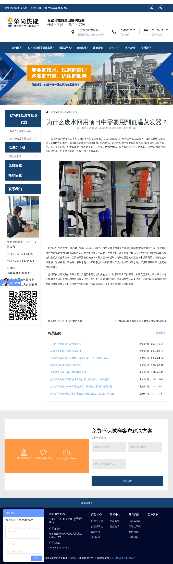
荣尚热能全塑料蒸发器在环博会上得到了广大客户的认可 (79, 358)
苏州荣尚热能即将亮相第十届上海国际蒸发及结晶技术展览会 (82, 393)
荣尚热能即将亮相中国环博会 (65, 365)
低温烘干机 (16, 147)
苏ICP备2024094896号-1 (125, 558)
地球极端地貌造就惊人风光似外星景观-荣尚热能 (140, 321)
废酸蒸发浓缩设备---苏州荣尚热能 (68, 372)
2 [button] (86, 100)
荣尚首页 (18, 47)
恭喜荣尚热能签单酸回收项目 (65, 351)
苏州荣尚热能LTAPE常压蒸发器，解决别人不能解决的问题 (81, 386)
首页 (53, 112)
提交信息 (127, 480)
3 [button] (90, 100)
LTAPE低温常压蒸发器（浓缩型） (25, 131)
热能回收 (15, 175)
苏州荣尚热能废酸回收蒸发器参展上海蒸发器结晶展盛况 (79, 379)
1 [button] (82, 100)
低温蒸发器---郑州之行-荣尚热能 (65, 321)
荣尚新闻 (72, 112)
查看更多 (161, 332)
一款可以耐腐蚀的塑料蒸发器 (65, 344)
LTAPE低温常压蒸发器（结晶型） (25, 138)
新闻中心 (62, 112)
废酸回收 (15, 165)
